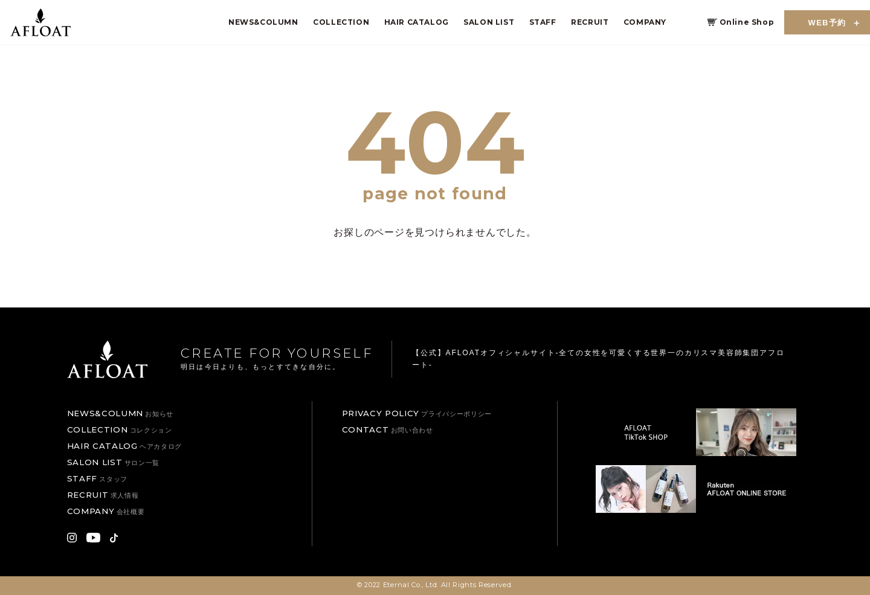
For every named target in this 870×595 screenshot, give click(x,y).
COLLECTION (341, 22)
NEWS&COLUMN (263, 22)
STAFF (542, 22)
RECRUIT (589, 22)
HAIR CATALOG (416, 22)
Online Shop (747, 22)
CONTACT (387, 429)
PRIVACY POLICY (417, 413)
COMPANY (645, 22)
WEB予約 (827, 22)
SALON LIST (488, 22)
